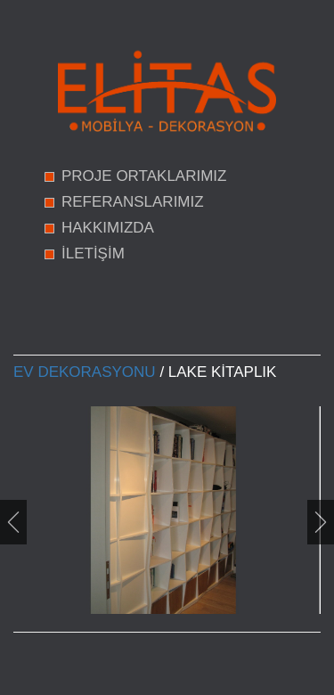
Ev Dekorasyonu (84, 372)
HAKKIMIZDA (107, 227)
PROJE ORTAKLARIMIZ (143, 176)
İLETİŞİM (93, 253)
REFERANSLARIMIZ (132, 201)
